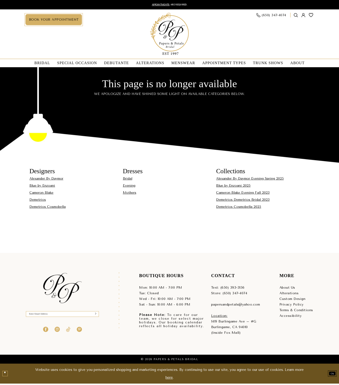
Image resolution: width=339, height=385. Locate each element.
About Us (287, 289)
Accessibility (290, 317)
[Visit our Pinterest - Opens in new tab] (79, 333)
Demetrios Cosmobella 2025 (238, 208)
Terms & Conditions (296, 312)
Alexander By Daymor (46, 180)
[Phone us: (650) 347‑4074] (271, 17)
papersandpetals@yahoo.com (235, 306)
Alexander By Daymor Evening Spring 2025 (250, 180)
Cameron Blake (41, 194)
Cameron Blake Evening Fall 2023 (243, 194)
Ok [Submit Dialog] (330, 375)
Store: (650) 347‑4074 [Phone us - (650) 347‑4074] (229, 295)
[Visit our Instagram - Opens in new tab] (57, 333)
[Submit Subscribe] (94, 317)
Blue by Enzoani (42, 187)
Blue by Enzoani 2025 (233, 187)
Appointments (155, 5)
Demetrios (37, 201)
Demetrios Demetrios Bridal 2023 (243, 201)
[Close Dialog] (6, 375)
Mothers (129, 194)
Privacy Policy (291, 306)
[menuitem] (53, 21)
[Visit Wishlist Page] (311, 16)
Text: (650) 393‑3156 (228, 289)
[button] (303, 17)
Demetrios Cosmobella (47, 208)
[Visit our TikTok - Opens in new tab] (68, 333)
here (169, 379)
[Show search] (296, 17)
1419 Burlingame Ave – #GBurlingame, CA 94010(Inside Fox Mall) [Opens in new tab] (233, 328)
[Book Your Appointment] (53, 21)
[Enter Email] (62, 317)
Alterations (289, 295)
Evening (129, 187)
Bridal (127, 180)
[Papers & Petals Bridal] (169, 35)
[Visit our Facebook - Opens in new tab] (45, 333)
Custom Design (292, 300)
